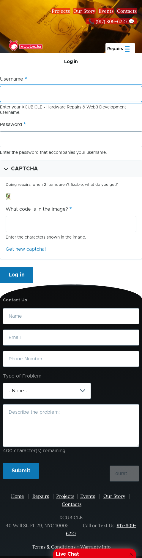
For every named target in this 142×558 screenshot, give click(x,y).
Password (11, 124)
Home (17, 496)
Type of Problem (22, 376)
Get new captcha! (26, 249)
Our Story (84, 11)
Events (106, 11)
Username (11, 79)
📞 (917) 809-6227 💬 (111, 21)
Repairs (40, 496)
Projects (61, 11)
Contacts (127, 11)
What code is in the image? (37, 209)
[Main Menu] (120, 48)
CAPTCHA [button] (24, 169)
